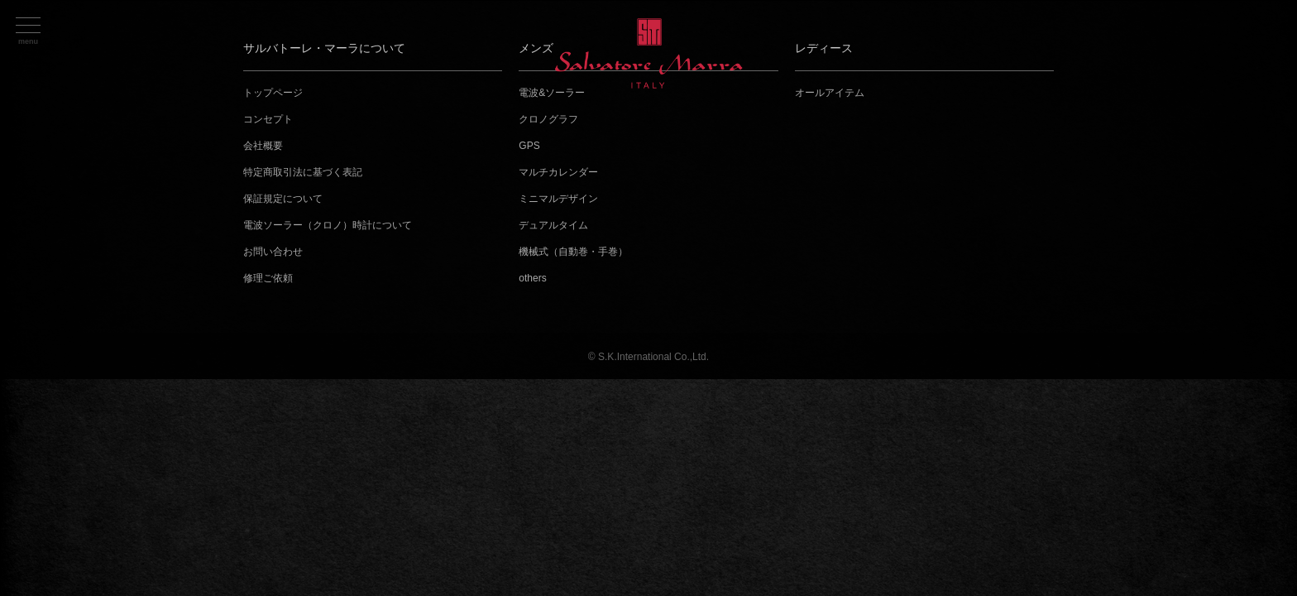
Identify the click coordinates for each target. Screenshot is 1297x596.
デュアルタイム (553, 225)
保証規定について (283, 198)
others (532, 278)
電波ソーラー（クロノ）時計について (327, 225)
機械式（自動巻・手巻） (573, 251)
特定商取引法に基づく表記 (302, 172)
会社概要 (263, 145)
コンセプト (268, 119)
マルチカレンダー (558, 172)
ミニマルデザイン (558, 198)
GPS (529, 145)
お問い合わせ (273, 251)
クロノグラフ (548, 119)
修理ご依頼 (268, 278)
